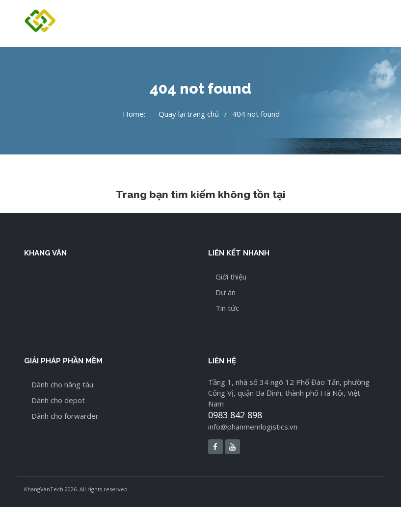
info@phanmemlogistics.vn (252, 426)
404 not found (256, 114)
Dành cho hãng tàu (62, 384)
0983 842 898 (235, 415)
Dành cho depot (58, 400)
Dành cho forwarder (65, 416)
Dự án (225, 292)
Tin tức (227, 308)
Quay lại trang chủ (189, 114)
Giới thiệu (230, 276)
